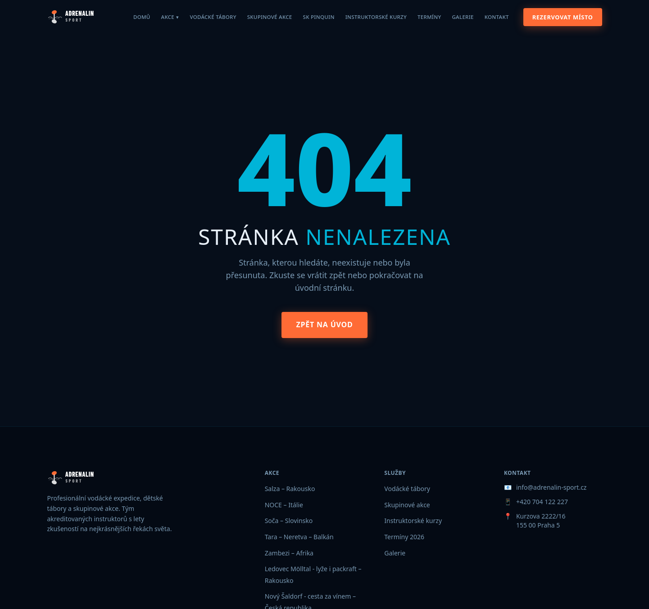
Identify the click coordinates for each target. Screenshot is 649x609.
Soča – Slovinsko (289, 520)
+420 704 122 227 (542, 501)
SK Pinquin (319, 17)
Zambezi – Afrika (289, 553)
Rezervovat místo (562, 17)
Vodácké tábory (213, 17)
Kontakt (497, 17)
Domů (141, 17)
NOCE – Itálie (284, 505)
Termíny (429, 17)
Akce (170, 17)
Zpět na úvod (324, 324)
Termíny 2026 (404, 536)
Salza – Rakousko (290, 488)
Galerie (462, 17)
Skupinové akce (269, 17)
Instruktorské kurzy (376, 17)
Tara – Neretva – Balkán (299, 536)
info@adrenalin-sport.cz (551, 487)
